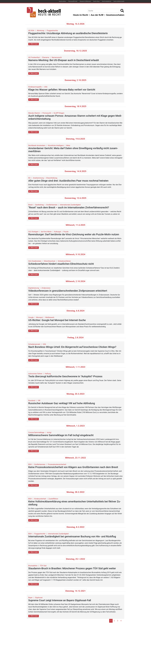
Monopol (39, 317)
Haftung (48, 374)
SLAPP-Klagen (59, 113)
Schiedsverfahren (64, 261)
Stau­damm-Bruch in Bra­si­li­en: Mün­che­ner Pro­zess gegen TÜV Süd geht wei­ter (72, 568)
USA (45, 87)
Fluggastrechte (52, 31)
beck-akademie (106, 1)
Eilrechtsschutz (49, 261)
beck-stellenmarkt (119, 1)
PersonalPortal (72, 1)
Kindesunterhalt (40, 499)
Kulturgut (57, 232)
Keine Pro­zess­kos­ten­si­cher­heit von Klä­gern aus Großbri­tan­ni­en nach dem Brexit (73, 467)
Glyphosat (38, 598)
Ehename (45, 57)
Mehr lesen (33, 44)
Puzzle (65, 232)
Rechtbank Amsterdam (36, 145)
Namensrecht (57, 57)
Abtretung (40, 31)
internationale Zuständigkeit (70, 205)
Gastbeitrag (39, 205)
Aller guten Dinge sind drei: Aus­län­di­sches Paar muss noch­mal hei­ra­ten (68, 180)
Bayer (30, 598)
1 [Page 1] (110, 621)
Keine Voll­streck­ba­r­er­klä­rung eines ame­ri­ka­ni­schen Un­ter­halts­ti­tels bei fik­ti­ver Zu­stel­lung (74, 503)
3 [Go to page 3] (117, 621)
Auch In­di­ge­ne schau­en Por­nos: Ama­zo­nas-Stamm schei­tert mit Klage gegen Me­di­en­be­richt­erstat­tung (75, 117)
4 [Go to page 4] (120, 621)
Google (31, 317)
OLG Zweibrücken (34, 261)
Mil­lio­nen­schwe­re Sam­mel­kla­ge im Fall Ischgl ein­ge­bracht (61, 435)
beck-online (62, 1)
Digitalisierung (33, 288)
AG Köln (31, 31)
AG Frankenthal (34, 57)
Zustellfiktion (53, 499)
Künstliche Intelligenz (56, 145)
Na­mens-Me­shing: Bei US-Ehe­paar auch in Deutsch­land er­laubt (63, 60)
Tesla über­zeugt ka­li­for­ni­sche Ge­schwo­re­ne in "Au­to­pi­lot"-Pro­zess (65, 376)
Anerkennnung (38, 178)
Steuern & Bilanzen (85, 1)
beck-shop (96, 1)
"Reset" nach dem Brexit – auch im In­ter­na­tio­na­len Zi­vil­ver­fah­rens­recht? (68, 207)
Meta (68, 145)
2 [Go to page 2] (114, 621)
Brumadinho (32, 566)
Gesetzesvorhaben (115, 15)
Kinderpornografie (35, 87)
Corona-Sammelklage (36, 432)
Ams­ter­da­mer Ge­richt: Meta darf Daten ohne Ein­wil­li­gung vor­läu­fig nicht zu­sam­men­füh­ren (73, 150)
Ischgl (49, 432)
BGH (30, 464)
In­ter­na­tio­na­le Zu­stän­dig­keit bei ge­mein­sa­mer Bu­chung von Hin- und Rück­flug (72, 536)
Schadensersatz (34, 344)
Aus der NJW (97, 15)
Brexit (30, 205)
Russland (31, 401)
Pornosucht (46, 113)
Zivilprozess (46, 288)
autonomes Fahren (35, 374)
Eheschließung (51, 178)
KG (29, 178)
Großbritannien (51, 205)
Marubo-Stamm (34, 113)
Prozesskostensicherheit (57, 464)
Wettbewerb (49, 317)
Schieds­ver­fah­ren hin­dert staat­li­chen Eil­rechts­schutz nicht (61, 263)
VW (39, 401)
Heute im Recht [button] (80, 15)
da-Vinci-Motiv (46, 232)
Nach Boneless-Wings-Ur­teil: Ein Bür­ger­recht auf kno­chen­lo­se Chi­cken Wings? (72, 347)
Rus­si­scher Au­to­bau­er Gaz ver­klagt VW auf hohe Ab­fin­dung (61, 403)
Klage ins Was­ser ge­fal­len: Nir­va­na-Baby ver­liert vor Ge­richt (61, 89)
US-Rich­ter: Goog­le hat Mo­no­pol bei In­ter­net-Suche (57, 320)
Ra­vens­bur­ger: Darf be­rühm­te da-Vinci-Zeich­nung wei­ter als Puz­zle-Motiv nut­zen (73, 234)
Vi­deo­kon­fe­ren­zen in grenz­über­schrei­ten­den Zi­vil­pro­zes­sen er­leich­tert (67, 290)
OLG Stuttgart (33, 232)
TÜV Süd (43, 566)
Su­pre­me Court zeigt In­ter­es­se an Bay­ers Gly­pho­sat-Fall (59, 600)
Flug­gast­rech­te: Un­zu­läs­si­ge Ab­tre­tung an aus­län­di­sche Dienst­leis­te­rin (68, 33)
